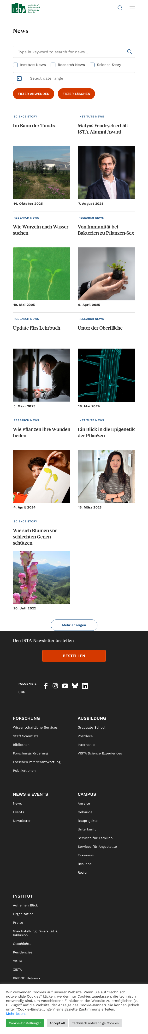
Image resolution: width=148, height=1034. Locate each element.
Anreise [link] (84, 803)
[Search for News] (74, 52)
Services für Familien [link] (95, 838)
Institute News (33, 65)
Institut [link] (23, 896)
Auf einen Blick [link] (25, 905)
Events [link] (18, 812)
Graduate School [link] (91, 727)
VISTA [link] (17, 961)
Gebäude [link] (85, 812)
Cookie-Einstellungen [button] (25, 1023)
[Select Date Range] (74, 78)
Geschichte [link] (22, 944)
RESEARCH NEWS (26, 217)
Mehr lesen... (17, 1013)
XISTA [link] (17, 969)
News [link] (17, 803)
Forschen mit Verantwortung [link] (36, 762)
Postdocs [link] (85, 736)
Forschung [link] (26, 718)
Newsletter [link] (22, 821)
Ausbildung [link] (92, 718)
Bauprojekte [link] (88, 821)
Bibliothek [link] (21, 745)
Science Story (109, 65)
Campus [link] (87, 794)
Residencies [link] (22, 952)
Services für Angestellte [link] (97, 846)
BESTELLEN (74, 656)
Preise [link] (18, 922)
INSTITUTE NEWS (91, 116)
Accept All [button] (57, 1023)
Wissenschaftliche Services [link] (35, 727)
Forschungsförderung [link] (30, 753)
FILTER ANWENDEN (33, 94)
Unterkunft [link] (87, 829)
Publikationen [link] (24, 770)
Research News (71, 65)
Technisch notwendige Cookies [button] (95, 1023)
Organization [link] (23, 914)
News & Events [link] (30, 794)
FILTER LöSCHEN (76, 94)
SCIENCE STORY (25, 116)
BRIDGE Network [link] (26, 978)
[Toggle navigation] (132, 8)
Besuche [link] (85, 864)
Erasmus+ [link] (86, 855)
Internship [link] (86, 745)
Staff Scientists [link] (25, 736)
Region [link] (83, 872)
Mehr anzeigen (74, 625)
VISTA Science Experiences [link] (100, 753)
